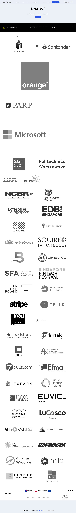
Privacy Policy (45, 497)
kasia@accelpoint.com (40, 510)
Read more (38, 27)
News (28, 2)
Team (39, 497)
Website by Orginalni (51, 510)
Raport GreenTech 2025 (47, 2)
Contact (33, 497)
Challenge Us (35, 2)
